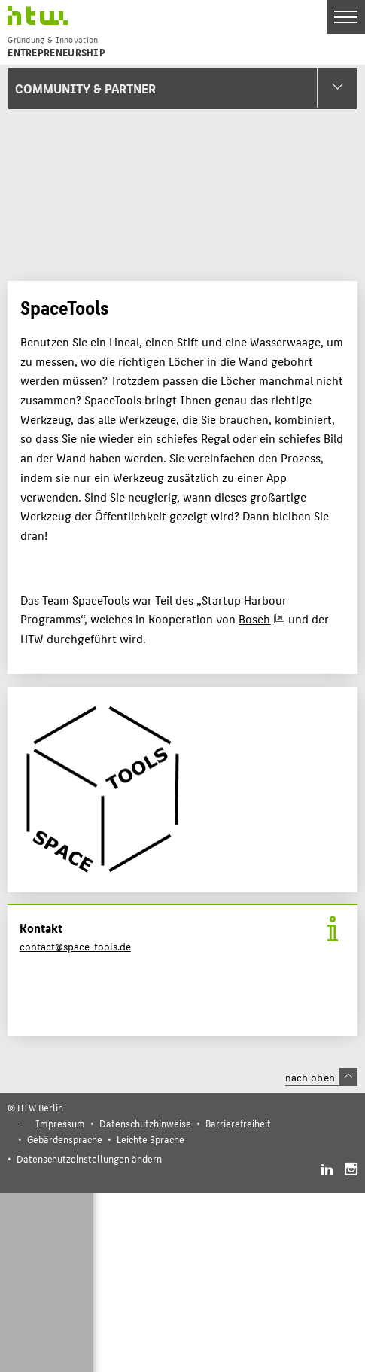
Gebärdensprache (64, 1139)
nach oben (321, 1077)
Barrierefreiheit (238, 1123)
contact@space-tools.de (75, 946)
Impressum (60, 1123)
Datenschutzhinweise (145, 1123)
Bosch (254, 618)
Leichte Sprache (150, 1139)
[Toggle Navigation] (346, 17)
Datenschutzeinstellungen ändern (89, 1158)
